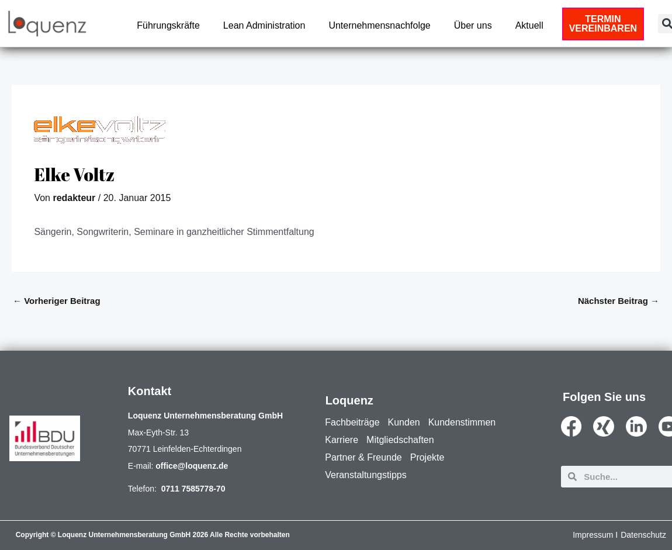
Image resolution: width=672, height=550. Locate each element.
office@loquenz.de (191, 466)
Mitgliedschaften (400, 440)
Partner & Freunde (363, 457)
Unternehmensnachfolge (379, 25)
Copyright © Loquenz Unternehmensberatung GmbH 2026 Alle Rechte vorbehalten (153, 535)
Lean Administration (264, 25)
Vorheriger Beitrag (57, 301)
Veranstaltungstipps (366, 475)
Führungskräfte (168, 25)
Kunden (404, 422)
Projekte (427, 457)
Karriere (341, 440)
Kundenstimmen (462, 422)
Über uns (473, 25)
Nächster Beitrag (618, 301)
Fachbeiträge (352, 422)
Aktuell (529, 25)
